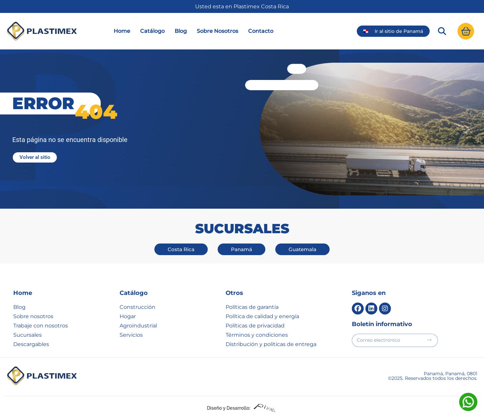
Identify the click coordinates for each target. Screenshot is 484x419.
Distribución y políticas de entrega (271, 344)
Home (122, 31)
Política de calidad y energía (262, 316)
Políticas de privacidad (255, 325)
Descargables (31, 344)
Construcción (137, 307)
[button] (442, 31)
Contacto (260, 31)
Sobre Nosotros (217, 31)
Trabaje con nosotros (40, 325)
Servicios (131, 335)
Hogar (128, 316)
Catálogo (152, 31)
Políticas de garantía (252, 307)
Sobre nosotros (33, 316)
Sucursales (27, 335)
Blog (181, 31)
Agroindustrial (138, 325)
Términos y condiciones (257, 335)
